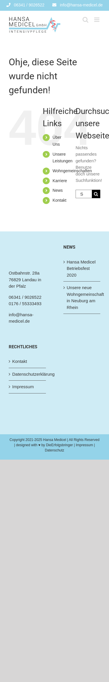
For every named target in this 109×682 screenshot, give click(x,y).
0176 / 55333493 (25, 303)
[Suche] (96, 194)
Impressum (23, 386)
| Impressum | (84, 445)
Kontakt (59, 200)
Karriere (60, 180)
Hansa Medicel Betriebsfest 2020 (81, 268)
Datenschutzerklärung (27, 374)
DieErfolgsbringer (59, 445)
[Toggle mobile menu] (97, 20)
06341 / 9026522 (25, 297)
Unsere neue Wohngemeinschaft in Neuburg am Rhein (82, 297)
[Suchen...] (84, 194)
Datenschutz (54, 450)
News (58, 190)
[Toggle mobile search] (85, 20)
